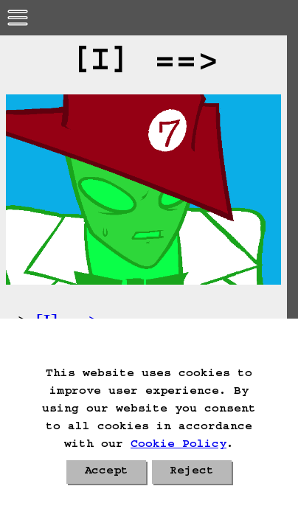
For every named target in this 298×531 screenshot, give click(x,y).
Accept (106, 472)
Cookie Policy (178, 445)
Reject (192, 472)
